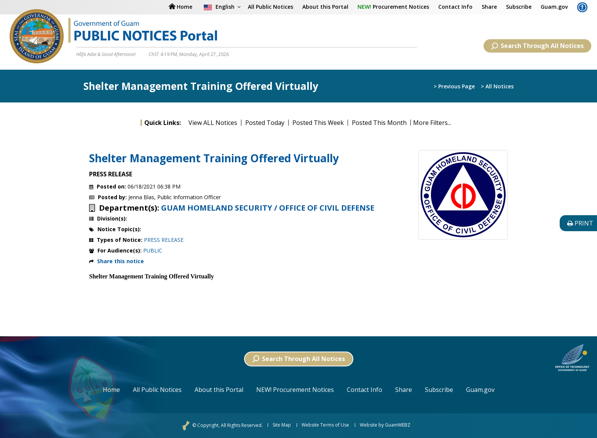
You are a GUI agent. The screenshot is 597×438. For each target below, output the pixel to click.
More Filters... (432, 122)
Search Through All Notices (537, 46)
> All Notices (497, 86)
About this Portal (325, 6)
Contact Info (455, 6)
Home (111, 389)
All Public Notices (270, 6)
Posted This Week (318, 122)
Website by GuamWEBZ (385, 425)
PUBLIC (152, 250)
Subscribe (519, 6)
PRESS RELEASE (164, 239)
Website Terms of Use (325, 425)
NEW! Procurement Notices (295, 389)
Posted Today (264, 122)
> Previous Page (454, 86)
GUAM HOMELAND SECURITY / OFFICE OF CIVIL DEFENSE (267, 208)
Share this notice (120, 261)
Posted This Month (379, 122)
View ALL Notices (212, 122)
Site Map (282, 425)
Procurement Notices (393, 6)
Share (489, 6)
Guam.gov (554, 6)
